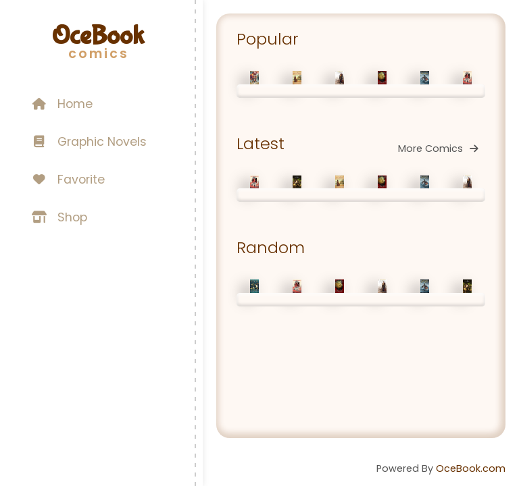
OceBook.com (470, 468)
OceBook (98, 35)
